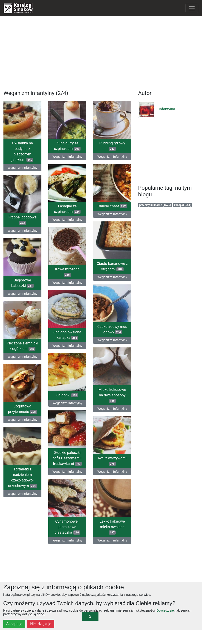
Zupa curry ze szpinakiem (67, 146)
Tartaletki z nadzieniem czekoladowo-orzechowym (22, 477)
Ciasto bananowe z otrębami (112, 266)
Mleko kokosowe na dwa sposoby (112, 394)
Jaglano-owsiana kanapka (67, 334)
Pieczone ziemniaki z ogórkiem (22, 345)
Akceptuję (14, 624)
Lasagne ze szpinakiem (67, 209)
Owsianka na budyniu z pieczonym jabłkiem (22, 151)
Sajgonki (67, 394)
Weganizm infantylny (22, 167)
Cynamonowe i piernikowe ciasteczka (67, 525)
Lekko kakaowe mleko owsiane (112, 525)
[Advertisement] (101, 52)
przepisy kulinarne (155, 205)
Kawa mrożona (67, 271)
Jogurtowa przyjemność (22, 409)
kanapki (182, 205)
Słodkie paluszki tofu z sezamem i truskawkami (67, 457)
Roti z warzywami (112, 460)
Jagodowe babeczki (22, 282)
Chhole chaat (112, 206)
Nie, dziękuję (40, 624)
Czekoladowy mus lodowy (112, 329)
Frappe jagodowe (22, 220)
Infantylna (156, 109)
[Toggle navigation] (191, 8)
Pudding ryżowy (112, 146)
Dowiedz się (165, 610)
